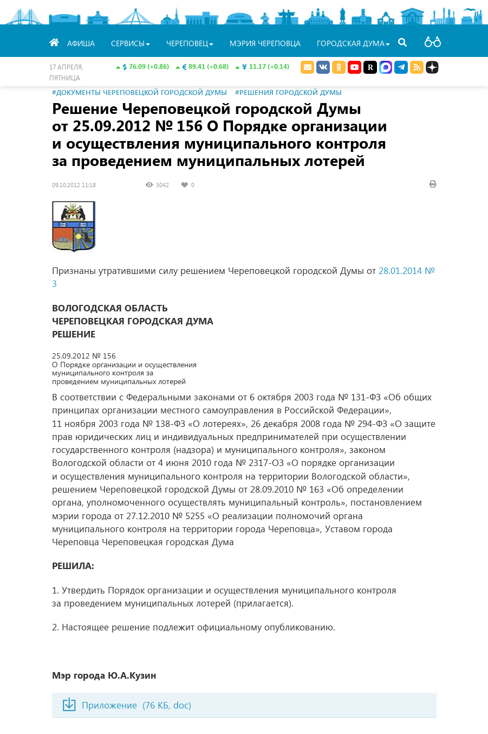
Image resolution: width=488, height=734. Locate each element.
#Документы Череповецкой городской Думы (139, 92)
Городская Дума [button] (353, 43)
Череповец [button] (189, 43)
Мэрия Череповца (265, 43)
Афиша (81, 43)
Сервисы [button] (130, 43)
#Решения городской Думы (288, 92)
